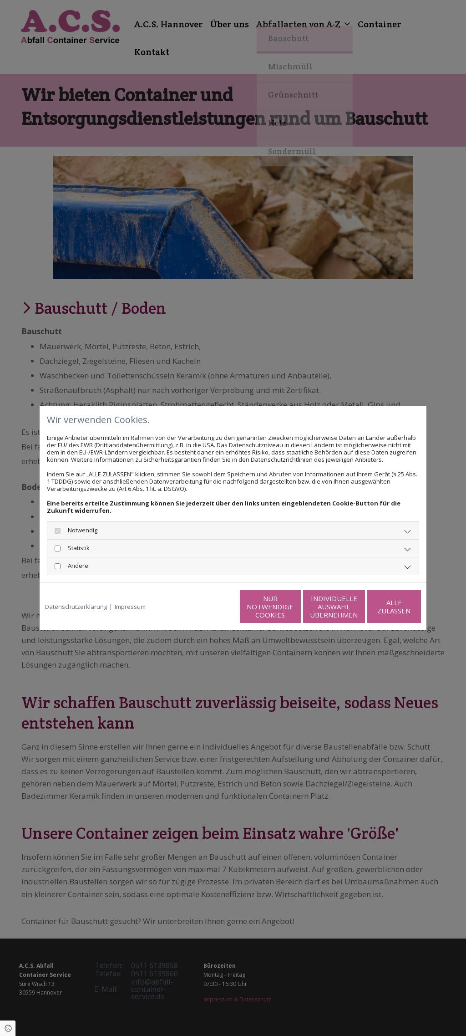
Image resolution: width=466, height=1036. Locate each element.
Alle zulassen (379, 606)
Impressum (130, 606)
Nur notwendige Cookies (206, 606)
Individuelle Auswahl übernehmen (292, 606)
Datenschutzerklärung (76, 606)
